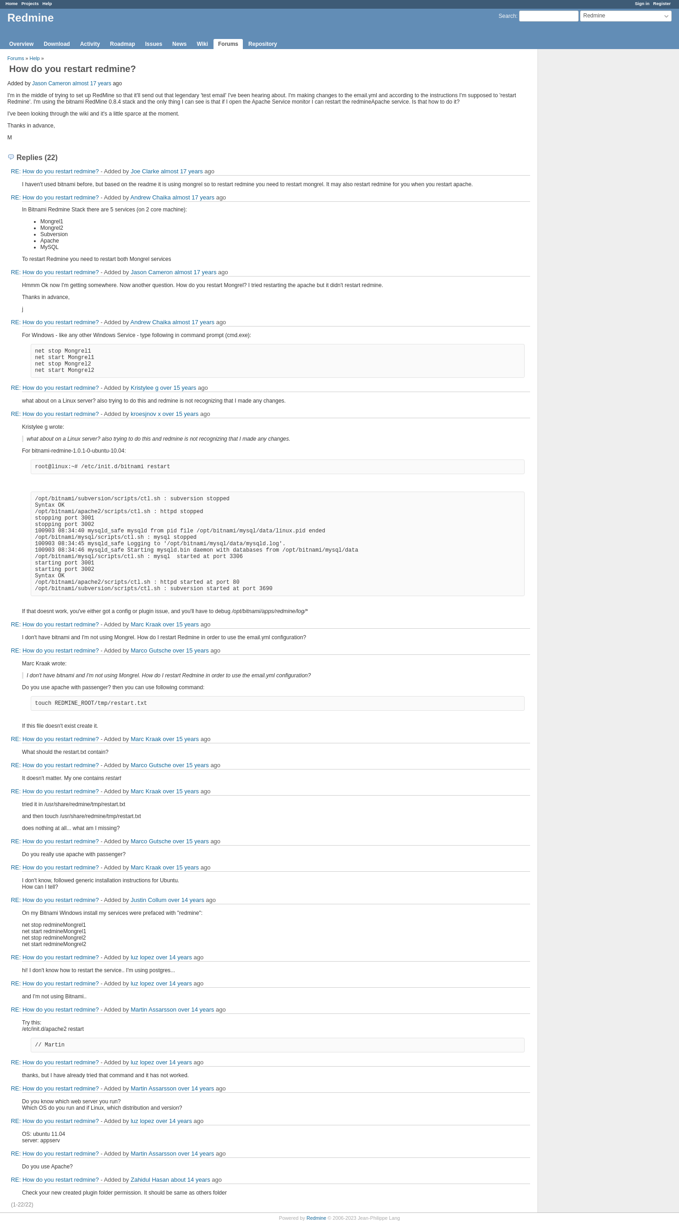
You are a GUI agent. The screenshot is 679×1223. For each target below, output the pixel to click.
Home (11, 3)
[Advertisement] (583, 193)
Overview (21, 44)
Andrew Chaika (151, 197)
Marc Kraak (146, 624)
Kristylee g (145, 387)
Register (662, 3)
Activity (90, 44)
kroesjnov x (146, 413)
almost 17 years (91, 83)
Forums (228, 44)
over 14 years (186, 899)
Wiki (202, 44)
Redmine (316, 1218)
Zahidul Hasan (150, 1179)
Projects (30, 3)
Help (47, 3)
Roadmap (122, 44)
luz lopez (142, 957)
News (179, 44)
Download (57, 44)
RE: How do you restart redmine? (55, 171)
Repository (262, 44)
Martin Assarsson (153, 1009)
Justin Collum (148, 899)
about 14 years (190, 1179)
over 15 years (178, 387)
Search (507, 16)
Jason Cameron (51, 83)
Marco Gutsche (151, 650)
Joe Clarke (145, 171)
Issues (153, 44)
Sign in (642, 3)
